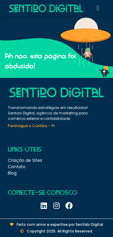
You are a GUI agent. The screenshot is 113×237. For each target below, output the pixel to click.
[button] (98, 8)
